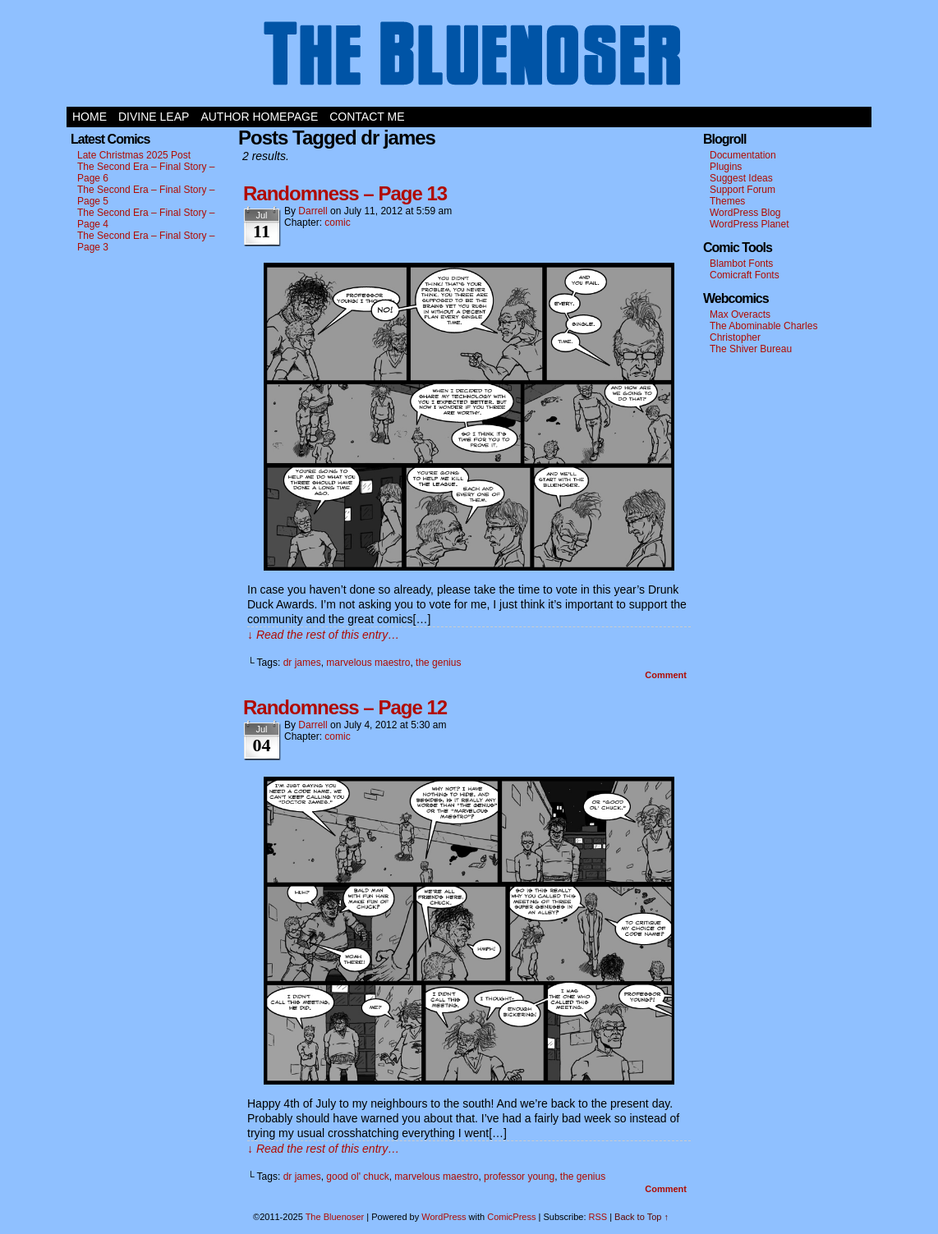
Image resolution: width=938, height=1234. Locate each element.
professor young (519, 1176)
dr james (302, 662)
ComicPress (511, 1217)
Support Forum (742, 189)
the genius (438, 662)
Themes (727, 201)
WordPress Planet (749, 224)
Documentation (743, 155)
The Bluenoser (469, 57)
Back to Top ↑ (641, 1217)
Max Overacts (740, 314)
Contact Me (366, 116)
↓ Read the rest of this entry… (323, 634)
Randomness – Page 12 (345, 707)
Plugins (726, 166)
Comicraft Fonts (744, 275)
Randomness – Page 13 (345, 193)
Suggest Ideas (741, 178)
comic (337, 222)
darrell (312, 211)
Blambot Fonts (741, 263)
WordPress (443, 1217)
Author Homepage (259, 116)
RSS (598, 1217)
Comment (665, 675)
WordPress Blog (745, 212)
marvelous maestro (368, 662)
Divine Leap (153, 116)
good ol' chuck (357, 1176)
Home (89, 116)
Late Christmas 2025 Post (134, 155)
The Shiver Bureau (751, 349)
